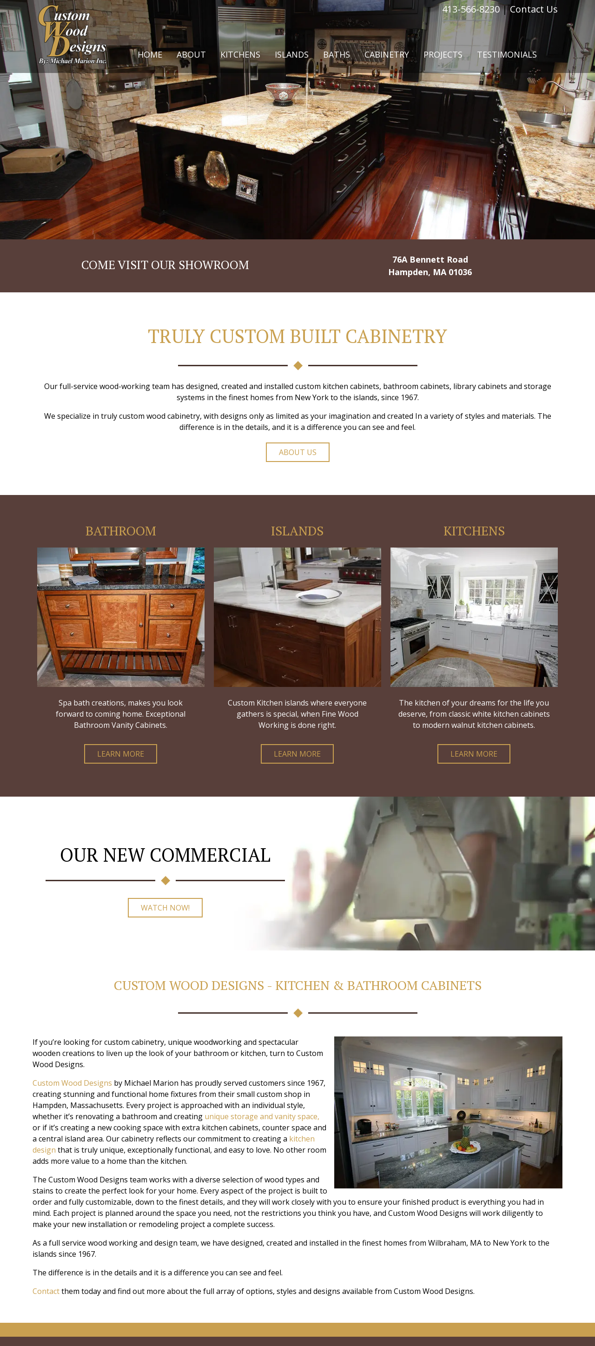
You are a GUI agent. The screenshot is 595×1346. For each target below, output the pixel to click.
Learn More (120, 754)
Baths (336, 54)
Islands (292, 54)
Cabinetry (386, 54)
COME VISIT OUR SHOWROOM (165, 264)
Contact (46, 1291)
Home (150, 54)
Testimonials (507, 54)
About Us (298, 452)
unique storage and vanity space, (262, 1116)
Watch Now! (165, 908)
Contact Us (534, 9)
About (191, 54)
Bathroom (121, 530)
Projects (443, 54)
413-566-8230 (471, 9)
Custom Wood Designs (72, 1083)
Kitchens (240, 54)
